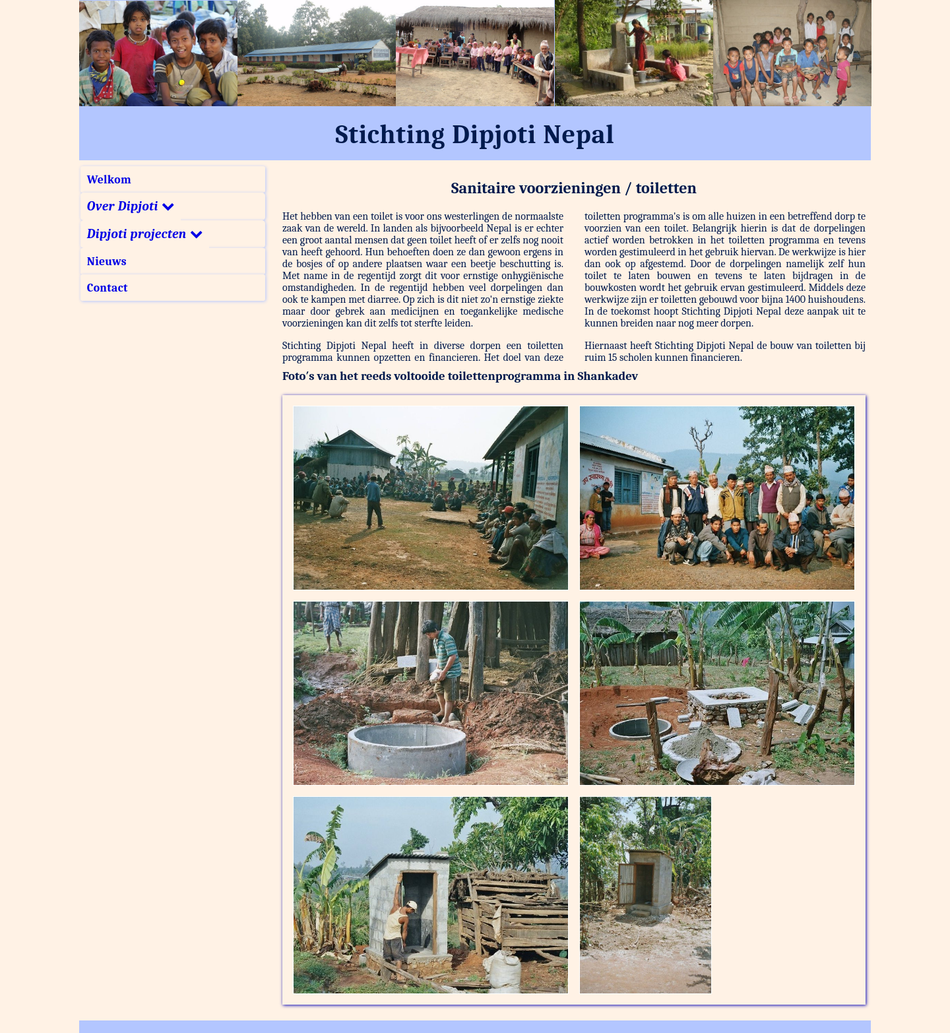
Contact (107, 287)
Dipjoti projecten (145, 234)
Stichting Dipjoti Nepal (475, 134)
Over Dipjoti (130, 206)
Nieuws (107, 261)
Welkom (109, 179)
